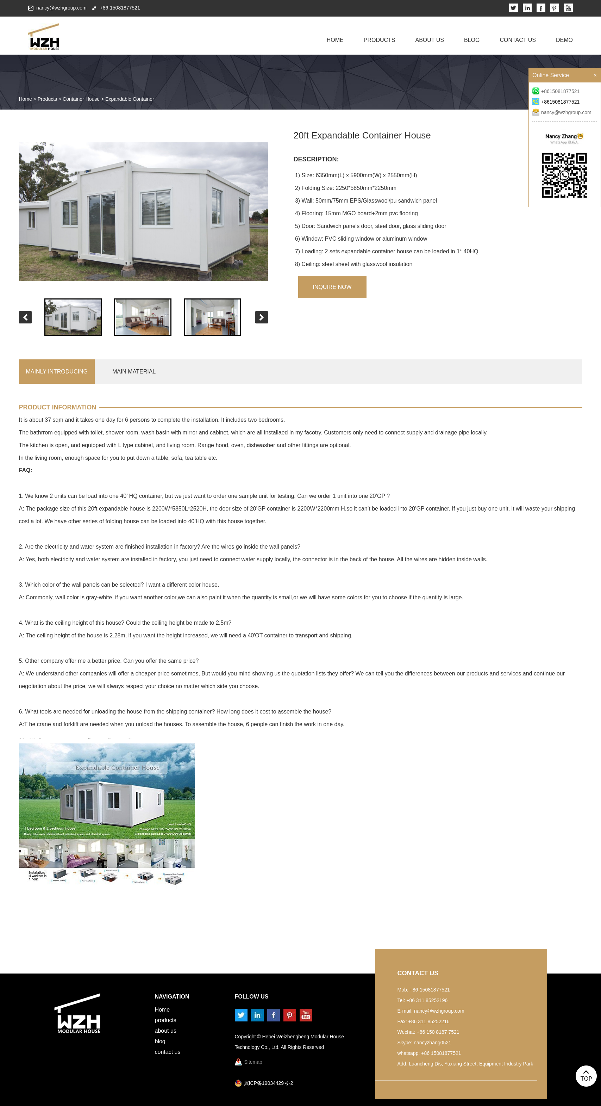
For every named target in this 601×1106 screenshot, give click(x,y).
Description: (316, 159)
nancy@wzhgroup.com (61, 8)
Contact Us (518, 40)
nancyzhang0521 (432, 1042)
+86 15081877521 (441, 1053)
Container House (81, 99)
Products (379, 40)
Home (335, 40)
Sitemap (253, 1062)
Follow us (252, 997)
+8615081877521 (556, 91)
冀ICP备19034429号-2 (268, 1083)
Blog (472, 40)
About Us (429, 40)
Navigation (172, 997)
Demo (564, 40)
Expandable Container (129, 99)
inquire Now (332, 287)
